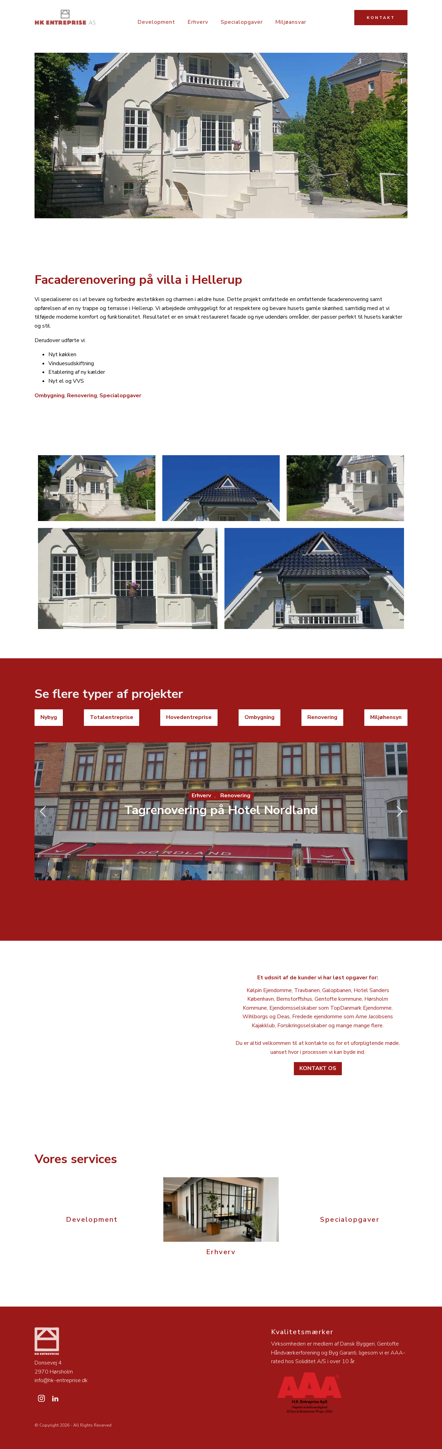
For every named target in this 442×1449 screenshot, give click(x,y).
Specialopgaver (242, 22)
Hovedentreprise (189, 717)
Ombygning (50, 395)
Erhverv (198, 22)
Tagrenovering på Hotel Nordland (221, 810)
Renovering (82, 395)
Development (156, 22)
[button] (210, 872)
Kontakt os (317, 1068)
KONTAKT (381, 17)
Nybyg (48, 717)
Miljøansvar (290, 22)
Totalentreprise (111, 717)
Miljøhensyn (386, 717)
